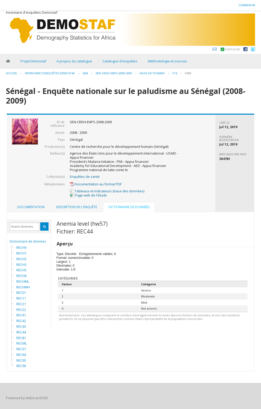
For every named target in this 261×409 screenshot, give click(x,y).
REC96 (21, 366)
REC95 (21, 360)
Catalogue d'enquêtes (120, 61)
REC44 (21, 332)
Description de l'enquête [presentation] (76, 207)
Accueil (11, 73)
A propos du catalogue (74, 61)
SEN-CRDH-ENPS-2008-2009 (113, 73)
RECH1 (21, 253)
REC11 (21, 298)
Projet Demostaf (33, 61)
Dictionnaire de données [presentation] (128, 207)
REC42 (21, 321)
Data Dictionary (152, 73)
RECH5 (21, 270)
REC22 (21, 310)
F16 (175, 73)
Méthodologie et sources (167, 61)
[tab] (31, 207)
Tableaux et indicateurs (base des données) (107, 191)
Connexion (246, 5)
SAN (85, 73)
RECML (21, 343)
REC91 (21, 349)
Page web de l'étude (88, 195)
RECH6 (21, 276)
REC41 (21, 315)
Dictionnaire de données (28, 241)
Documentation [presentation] (31, 207)
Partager (232, 49)
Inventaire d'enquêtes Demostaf (50, 73)
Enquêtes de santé (85, 176)
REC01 (21, 292)
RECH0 (21, 247)
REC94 (21, 355)
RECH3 (21, 264)
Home (8, 61)
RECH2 (21, 259)
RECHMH (23, 287)
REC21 (21, 304)
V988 (188, 73)
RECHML (22, 281)
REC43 (21, 326)
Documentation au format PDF (96, 184)
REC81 (21, 338)
